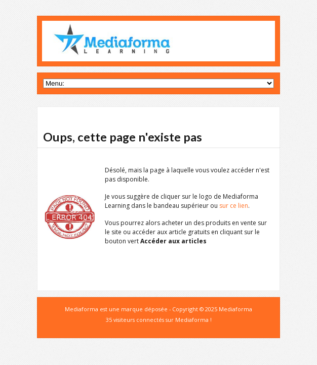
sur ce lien (233, 205)
